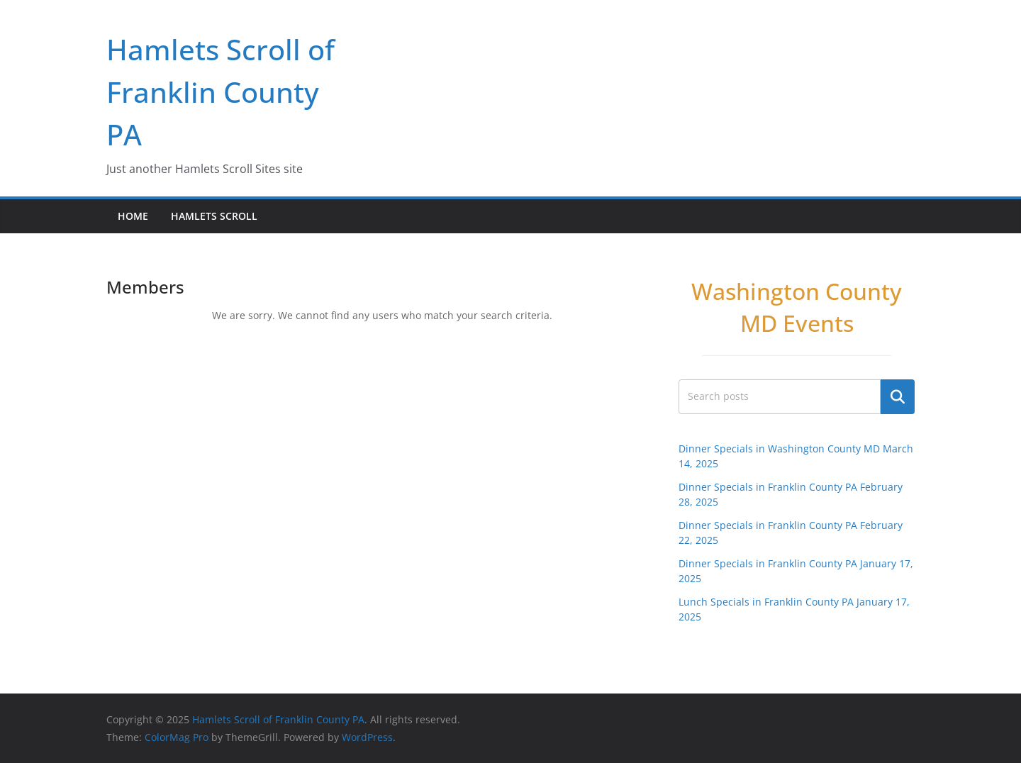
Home (133, 216)
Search (898, 396)
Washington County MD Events (796, 307)
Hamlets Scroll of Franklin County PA (220, 92)
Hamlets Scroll (214, 216)
